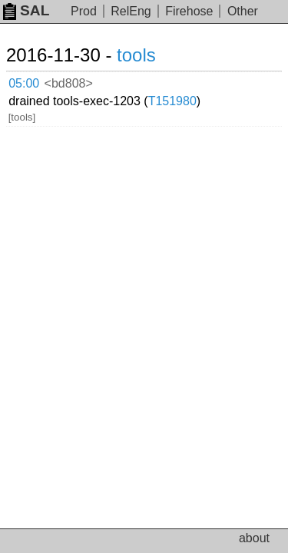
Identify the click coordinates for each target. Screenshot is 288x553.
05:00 (23, 83)
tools (136, 55)
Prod (84, 11)
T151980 (172, 101)
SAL (26, 10)
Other (242, 11)
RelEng (131, 11)
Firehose (189, 11)
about (254, 538)
